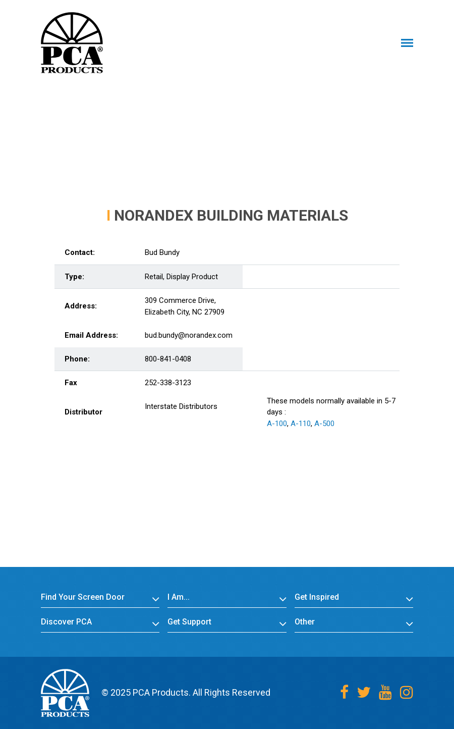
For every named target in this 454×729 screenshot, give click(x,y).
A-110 (301, 423)
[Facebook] (344, 692)
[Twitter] (364, 692)
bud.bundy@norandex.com (189, 335)
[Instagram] (406, 692)
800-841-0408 (168, 358)
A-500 (324, 423)
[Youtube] (385, 692)
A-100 (277, 423)
